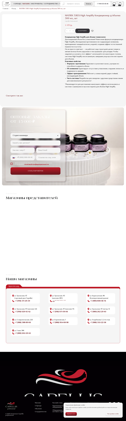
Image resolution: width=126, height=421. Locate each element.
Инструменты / (37, 4)
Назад (14, 8)
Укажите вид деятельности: (22, 132)
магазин (26, 4)
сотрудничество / (51, 4)
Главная (5, 8)
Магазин (38, 403)
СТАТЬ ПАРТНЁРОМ (35, 171)
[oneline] (35, 143)
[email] (48, 150)
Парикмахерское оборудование (58, 406)
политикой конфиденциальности (36, 164)
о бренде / (18, 4)
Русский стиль (57, 403)
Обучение (38, 409)
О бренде (38, 406)
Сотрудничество (40, 411)
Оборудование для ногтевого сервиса (58, 411)
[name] (23, 150)
